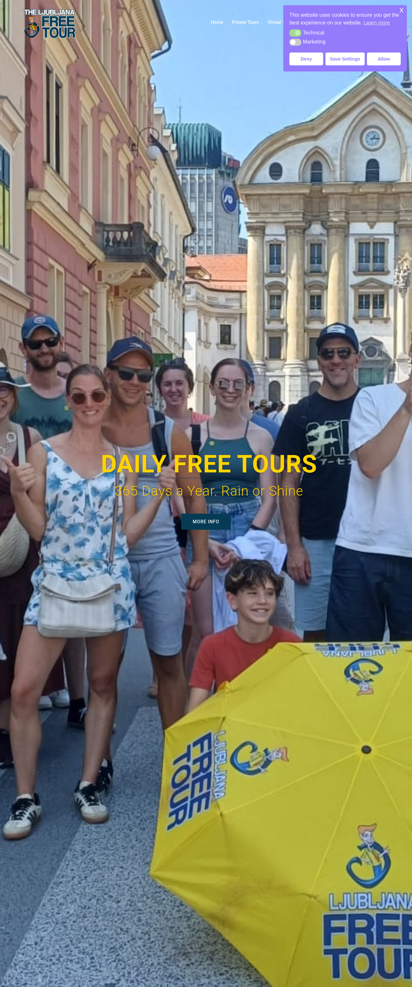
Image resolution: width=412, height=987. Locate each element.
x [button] (401, 10)
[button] (295, 32)
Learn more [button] (377, 22)
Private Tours (245, 22)
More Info (206, 521)
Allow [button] (384, 59)
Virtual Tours (281, 22)
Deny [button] (306, 59)
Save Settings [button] (345, 59)
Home (217, 22)
